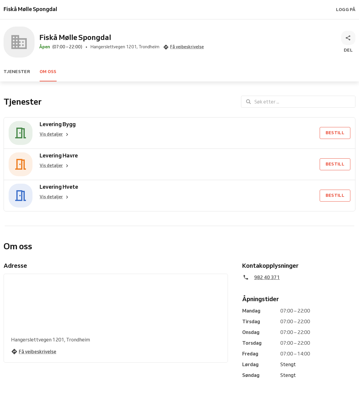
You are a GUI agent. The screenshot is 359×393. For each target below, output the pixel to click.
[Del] (348, 42)
